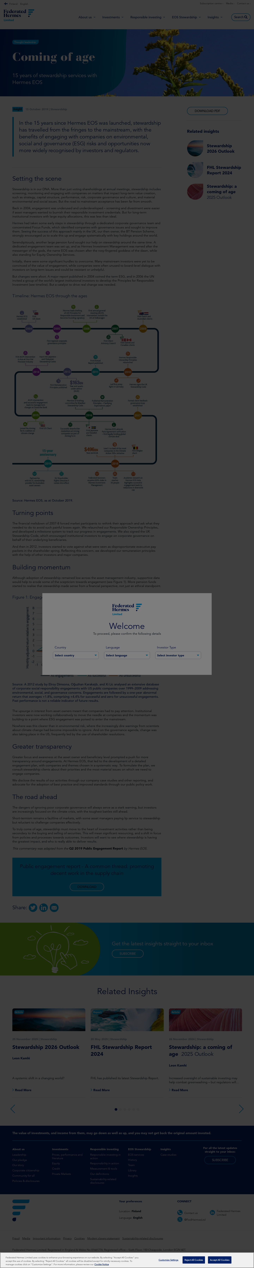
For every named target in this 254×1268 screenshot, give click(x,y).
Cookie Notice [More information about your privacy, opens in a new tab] (101, 1264)
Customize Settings (168, 1259)
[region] (127, 1260)
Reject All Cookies (194, 1259)
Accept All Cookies (219, 1259)
